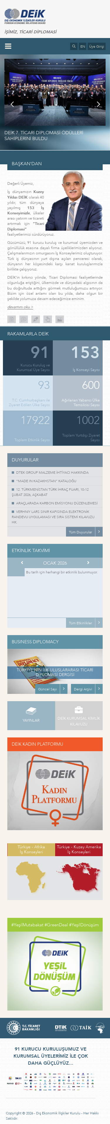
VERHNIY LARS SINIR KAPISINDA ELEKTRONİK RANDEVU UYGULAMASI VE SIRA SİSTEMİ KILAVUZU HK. (53, 517)
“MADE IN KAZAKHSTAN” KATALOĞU (46, 481)
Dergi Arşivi (83, 689)
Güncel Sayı (47, 689)
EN (82, 46)
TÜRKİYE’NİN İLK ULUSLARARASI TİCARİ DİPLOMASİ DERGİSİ (55, 672)
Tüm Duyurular (80, 532)
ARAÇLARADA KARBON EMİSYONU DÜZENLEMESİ (57, 503)
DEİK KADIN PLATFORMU (37, 744)
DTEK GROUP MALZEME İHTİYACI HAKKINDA (52, 472)
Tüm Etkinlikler (80, 623)
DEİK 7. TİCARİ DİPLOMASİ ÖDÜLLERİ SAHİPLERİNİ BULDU (43, 136)
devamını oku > (20, 307)
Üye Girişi (96, 46)
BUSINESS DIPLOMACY (35, 642)
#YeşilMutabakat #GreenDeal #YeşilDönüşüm (55, 925)
